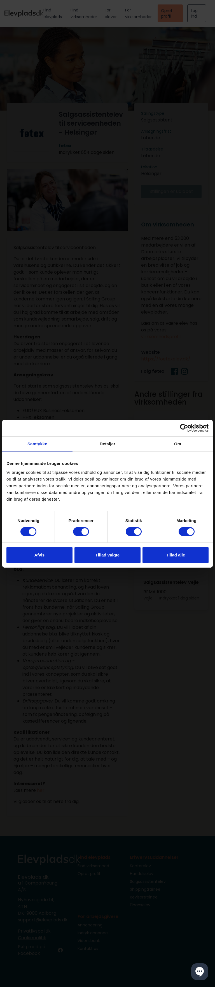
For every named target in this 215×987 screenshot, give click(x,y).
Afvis (39, 555)
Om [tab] (177, 443)
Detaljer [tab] (107, 443)
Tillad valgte (107, 555)
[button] (199, 971)
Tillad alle (175, 555)
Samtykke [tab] (37, 443)
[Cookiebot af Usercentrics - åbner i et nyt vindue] (184, 428)
